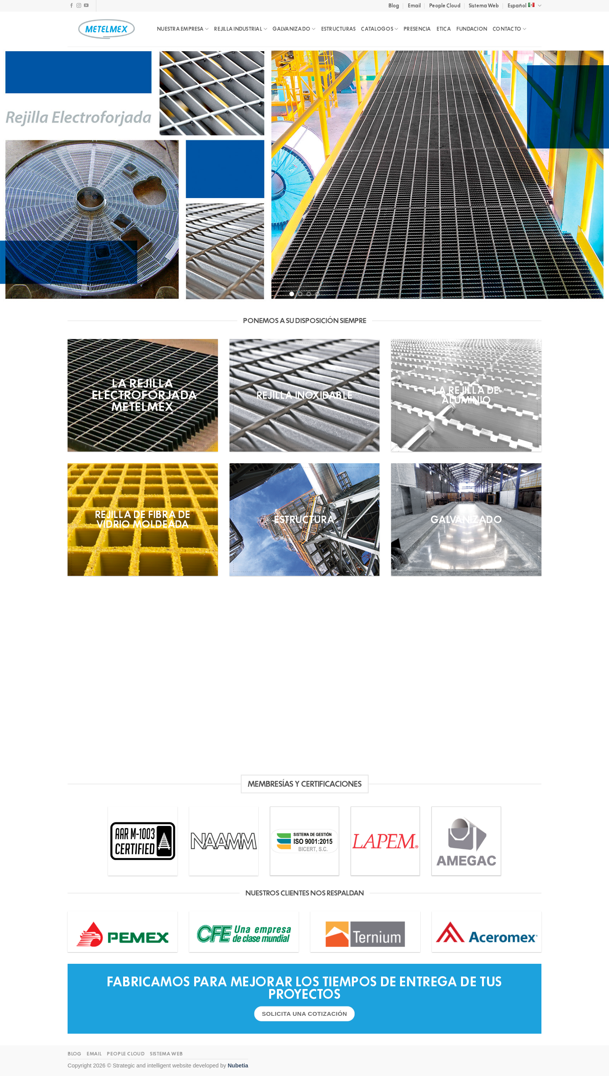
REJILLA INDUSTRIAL (240, 29)
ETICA (444, 29)
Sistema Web (484, 5)
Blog (393, 5)
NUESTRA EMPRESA (183, 29)
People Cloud (444, 5)
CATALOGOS (379, 29)
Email (414, 5)
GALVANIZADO (294, 29)
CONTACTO (509, 29)
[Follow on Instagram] (79, 6)
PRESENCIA (417, 29)
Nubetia (238, 1065)
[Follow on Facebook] (71, 6)
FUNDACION (471, 29)
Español (524, 5)
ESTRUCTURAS (338, 29)
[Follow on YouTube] (86, 6)
